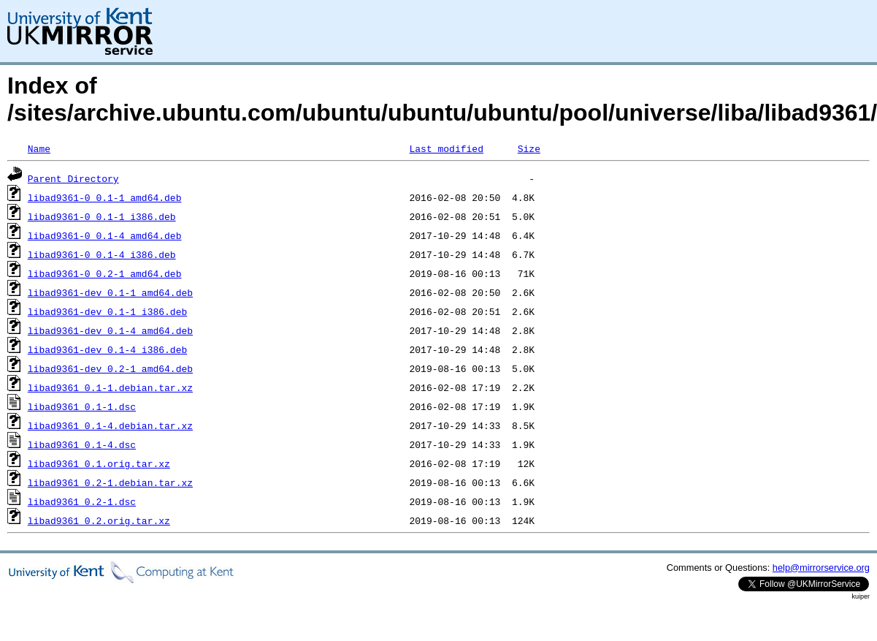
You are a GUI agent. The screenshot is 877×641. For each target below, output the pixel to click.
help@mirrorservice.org (821, 567)
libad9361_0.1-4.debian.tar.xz (110, 425)
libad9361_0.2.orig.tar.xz (99, 520)
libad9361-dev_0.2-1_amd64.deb (110, 368)
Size (529, 148)
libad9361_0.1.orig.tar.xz (99, 463)
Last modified (446, 148)
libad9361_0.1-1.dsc (82, 406)
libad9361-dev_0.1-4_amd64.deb (110, 330)
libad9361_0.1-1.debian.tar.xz (110, 387)
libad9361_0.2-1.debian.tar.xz (110, 482)
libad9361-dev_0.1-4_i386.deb (107, 349)
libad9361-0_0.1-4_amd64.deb (105, 235)
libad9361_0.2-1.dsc (82, 501)
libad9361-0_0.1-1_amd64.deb (105, 197)
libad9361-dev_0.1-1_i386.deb (107, 311)
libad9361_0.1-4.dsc (82, 444)
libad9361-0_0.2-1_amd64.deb (105, 273)
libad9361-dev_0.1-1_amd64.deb (110, 292)
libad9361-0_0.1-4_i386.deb (102, 254)
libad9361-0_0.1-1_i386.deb (102, 216)
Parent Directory (73, 178)
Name (39, 148)
